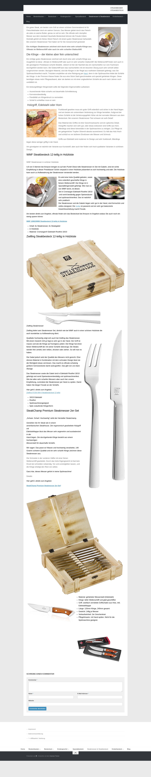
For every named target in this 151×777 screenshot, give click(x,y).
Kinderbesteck (118, 16)
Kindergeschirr (65, 16)
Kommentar (32, 696)
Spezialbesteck (80, 16)
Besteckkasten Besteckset (52, 7)
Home (28, 16)
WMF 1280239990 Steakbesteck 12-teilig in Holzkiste (48, 238)
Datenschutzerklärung (35, 750)
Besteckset (52, 16)
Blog (28, 21)
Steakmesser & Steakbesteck (99, 16)
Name (30, 710)
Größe (78, 223)
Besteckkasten (38, 16)
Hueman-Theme (54, 772)
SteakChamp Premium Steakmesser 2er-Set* (45, 502)
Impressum (32, 745)
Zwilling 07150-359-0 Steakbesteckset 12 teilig (45, 409)
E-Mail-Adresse (83, 710)
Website (31, 717)
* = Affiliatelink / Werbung (36, 754)
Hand (86, 90)
